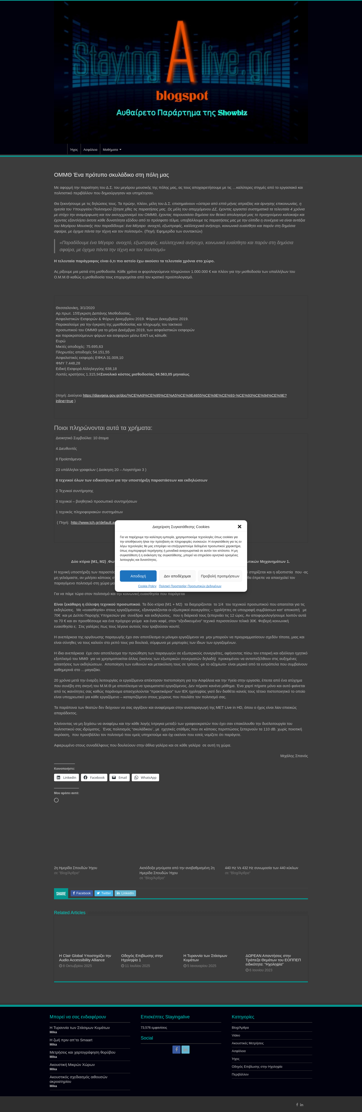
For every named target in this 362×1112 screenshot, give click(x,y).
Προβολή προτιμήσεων (220, 576)
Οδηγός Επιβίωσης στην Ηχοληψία (257, 1066)
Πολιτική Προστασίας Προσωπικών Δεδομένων (190, 586)
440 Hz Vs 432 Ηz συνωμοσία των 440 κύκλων (261, 868)
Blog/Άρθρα (240, 1027)
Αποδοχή (138, 576)
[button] (239, 526)
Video (236, 1035)
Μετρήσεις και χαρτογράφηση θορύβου (82, 1052)
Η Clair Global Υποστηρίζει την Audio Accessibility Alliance (85, 957)
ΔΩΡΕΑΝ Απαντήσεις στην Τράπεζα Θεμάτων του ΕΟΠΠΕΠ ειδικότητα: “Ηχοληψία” (273, 959)
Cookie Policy (147, 586)
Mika (53, 1032)
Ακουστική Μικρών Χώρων (72, 1064)
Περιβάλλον (240, 1074)
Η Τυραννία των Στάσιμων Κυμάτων (80, 1027)
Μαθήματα (110, 150)
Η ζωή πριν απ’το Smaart (71, 1040)
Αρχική (60, 149)
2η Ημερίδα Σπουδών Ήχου (75, 868)
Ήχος (74, 150)
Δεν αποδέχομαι (177, 576)
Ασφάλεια (90, 150)
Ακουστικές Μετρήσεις (248, 1043)
